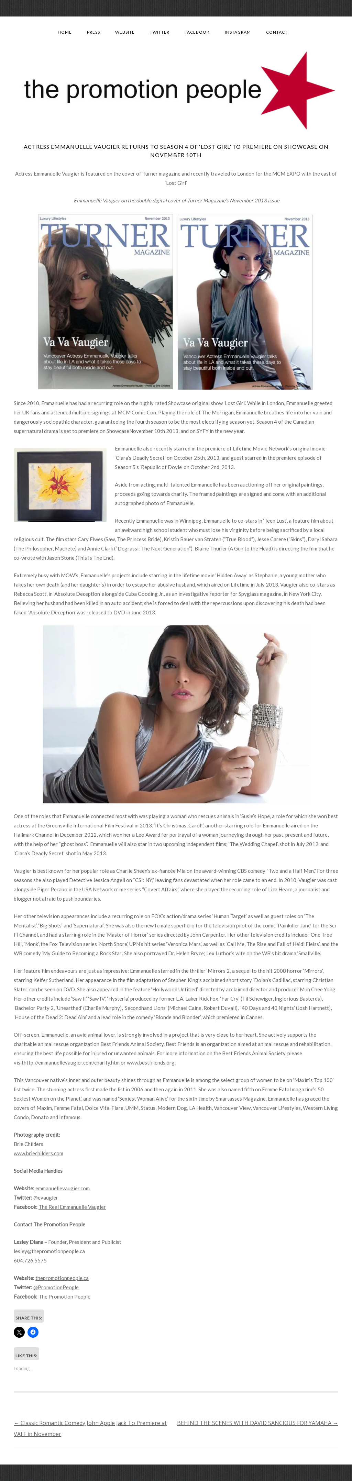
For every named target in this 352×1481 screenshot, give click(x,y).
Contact (277, 32)
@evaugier (45, 1197)
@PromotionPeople (56, 1287)
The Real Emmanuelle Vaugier (72, 1207)
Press (93, 32)
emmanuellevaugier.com (62, 1188)
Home (65, 32)
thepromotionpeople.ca (62, 1278)
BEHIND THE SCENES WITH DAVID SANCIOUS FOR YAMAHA (257, 1423)
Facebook (197, 32)
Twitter (159, 32)
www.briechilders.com (38, 1153)
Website (125, 32)
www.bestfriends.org (151, 1062)
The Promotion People (64, 1296)
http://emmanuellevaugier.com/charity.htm (72, 1062)
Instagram (238, 32)
